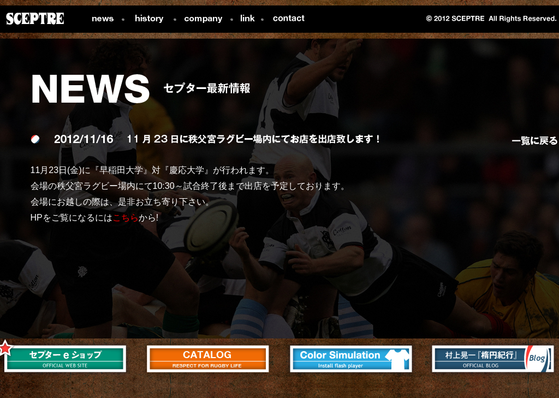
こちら (125, 217)
